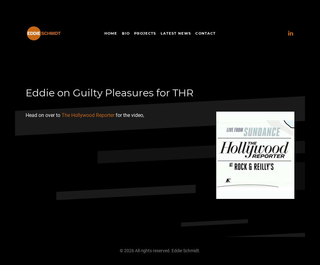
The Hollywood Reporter (88, 115)
